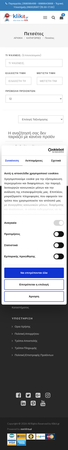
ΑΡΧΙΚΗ (18, 38)
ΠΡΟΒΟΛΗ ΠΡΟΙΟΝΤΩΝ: (20, 91)
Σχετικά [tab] (56, 160)
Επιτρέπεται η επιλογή (34, 284)
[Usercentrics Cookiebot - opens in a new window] (48, 150)
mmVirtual (26, 429)
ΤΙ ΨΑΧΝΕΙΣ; (13, 55)
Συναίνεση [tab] (12, 160)
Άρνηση (34, 296)
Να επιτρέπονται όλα (34, 272)
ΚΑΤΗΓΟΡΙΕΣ (33, 38)
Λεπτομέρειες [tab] (34, 160)
